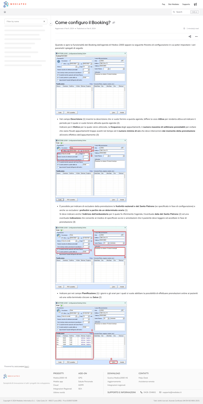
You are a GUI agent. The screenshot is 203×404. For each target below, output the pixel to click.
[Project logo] (14, 4)
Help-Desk (143, 378)
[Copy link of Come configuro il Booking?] (114, 23)
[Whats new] (195, 4)
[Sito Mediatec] (173, 4)
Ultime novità (59, 392)
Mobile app (58, 381)
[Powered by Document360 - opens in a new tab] (16, 366)
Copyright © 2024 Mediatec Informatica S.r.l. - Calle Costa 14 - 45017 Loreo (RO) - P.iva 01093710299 (40, 401)
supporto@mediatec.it (170, 392)
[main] (127, 192)
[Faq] (163, 4)
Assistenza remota (146, 381)
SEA (80, 388)
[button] (185, 12)
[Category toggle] (50, 23)
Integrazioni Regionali (62, 388)
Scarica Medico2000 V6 (117, 378)
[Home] (5, 12)
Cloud (55, 385)
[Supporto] (186, 4)
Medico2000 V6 (60, 378)
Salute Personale (85, 381)
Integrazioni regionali (116, 385)
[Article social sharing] (190, 36)
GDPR (81, 385)
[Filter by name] (25, 21)
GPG (80, 378)
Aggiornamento (114, 381)
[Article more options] (196, 36)
